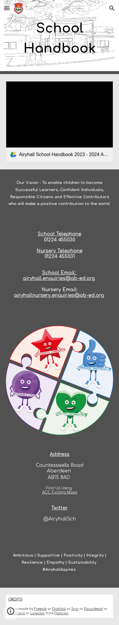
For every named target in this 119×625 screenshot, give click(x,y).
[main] (59, 37)
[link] (59, 121)
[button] (7, 8)
